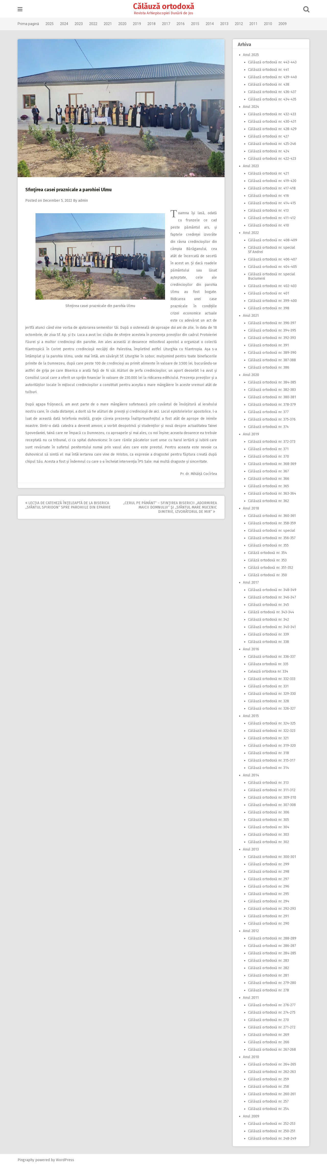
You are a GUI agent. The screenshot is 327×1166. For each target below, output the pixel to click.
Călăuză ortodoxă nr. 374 (268, 427)
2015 (195, 24)
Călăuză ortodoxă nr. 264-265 (272, 1064)
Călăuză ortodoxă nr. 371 (268, 449)
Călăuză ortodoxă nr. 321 (268, 738)
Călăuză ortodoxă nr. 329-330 (272, 694)
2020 (122, 24)
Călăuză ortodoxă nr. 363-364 (272, 493)
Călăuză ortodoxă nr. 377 (268, 412)
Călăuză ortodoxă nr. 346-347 (272, 597)
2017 (166, 24)
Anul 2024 (251, 107)
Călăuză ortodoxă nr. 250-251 (271, 1131)
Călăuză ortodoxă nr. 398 (268, 308)
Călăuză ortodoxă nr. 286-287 (272, 946)
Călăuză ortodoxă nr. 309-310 (272, 797)
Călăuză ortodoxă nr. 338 (268, 642)
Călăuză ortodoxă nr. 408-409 (272, 240)
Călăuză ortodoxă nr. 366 (268, 479)
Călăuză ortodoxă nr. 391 (268, 345)
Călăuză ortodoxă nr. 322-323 (271, 731)
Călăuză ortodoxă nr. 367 (268, 471)
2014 (210, 24)
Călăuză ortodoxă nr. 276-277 (272, 1005)
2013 (224, 24)
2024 (64, 24)
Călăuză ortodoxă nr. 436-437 (272, 92)
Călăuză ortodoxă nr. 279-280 (272, 983)
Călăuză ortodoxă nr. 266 (268, 1042)
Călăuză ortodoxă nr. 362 (268, 501)
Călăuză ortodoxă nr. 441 (268, 69)
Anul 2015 (251, 716)
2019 (137, 24)
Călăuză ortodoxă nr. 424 (268, 151)
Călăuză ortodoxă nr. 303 (268, 834)
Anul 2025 (251, 55)
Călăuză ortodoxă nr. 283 (268, 960)
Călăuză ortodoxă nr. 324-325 (272, 723)
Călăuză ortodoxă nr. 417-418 (272, 188)
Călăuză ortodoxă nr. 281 (268, 975)
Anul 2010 (251, 1057)
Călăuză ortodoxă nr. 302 (268, 842)
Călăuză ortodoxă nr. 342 (268, 619)
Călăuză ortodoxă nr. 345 (268, 605)
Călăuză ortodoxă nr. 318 (268, 753)
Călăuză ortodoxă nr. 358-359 (272, 523)
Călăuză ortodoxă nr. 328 (268, 701)
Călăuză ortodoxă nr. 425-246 (272, 144)
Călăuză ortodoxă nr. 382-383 (272, 390)
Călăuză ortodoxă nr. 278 (268, 990)
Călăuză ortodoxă (163, 6)
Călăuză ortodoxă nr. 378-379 (272, 404)
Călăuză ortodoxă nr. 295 (268, 894)
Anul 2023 (251, 166)
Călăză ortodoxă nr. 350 (267, 575)
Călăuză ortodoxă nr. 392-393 (272, 338)
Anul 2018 (251, 508)
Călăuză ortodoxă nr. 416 (268, 196)
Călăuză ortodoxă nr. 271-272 (271, 1027)
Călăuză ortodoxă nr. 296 (268, 886)
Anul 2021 (251, 315)
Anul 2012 (251, 931)
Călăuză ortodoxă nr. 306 (268, 812)
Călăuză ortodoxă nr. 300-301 (272, 857)
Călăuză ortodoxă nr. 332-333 (271, 679)
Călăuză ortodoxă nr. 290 (268, 923)
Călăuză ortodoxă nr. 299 (268, 864)
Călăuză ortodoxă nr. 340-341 (272, 627)
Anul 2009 (251, 1116)
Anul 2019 (251, 434)
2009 (282, 24)
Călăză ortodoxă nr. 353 (267, 560)
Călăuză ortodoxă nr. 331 (268, 686)
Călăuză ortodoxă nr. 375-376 (272, 419)
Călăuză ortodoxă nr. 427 (268, 136)
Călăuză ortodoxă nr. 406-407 (272, 259)
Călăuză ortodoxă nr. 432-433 (272, 114)
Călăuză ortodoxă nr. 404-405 (272, 267)
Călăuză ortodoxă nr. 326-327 (272, 708)
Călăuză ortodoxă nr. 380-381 (272, 397)
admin (83, 200)
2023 (79, 24)
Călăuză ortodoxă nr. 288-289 (272, 938)
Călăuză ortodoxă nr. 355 (268, 545)
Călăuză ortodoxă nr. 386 (268, 367)
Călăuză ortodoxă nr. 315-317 (271, 760)
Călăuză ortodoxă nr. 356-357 (272, 538)
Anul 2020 (251, 375)
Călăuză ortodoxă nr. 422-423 (272, 158)
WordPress (65, 1160)
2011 (253, 24)
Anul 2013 (251, 849)
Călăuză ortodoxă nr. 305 (268, 820)
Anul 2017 (251, 582)
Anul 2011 (251, 997)
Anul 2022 (251, 233)
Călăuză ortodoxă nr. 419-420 (272, 181)
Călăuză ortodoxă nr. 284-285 (272, 953)
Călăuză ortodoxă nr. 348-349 (272, 590)
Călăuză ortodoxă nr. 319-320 (272, 745)
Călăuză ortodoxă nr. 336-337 (272, 656)
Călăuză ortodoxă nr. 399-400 (272, 301)
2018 (151, 24)
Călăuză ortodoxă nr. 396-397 (272, 323)
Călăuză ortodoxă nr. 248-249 (272, 1138)
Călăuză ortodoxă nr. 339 (268, 634)
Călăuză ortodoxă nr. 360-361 (272, 516)
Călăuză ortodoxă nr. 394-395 (272, 330)
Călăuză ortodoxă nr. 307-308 (272, 805)
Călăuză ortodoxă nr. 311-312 (271, 790)
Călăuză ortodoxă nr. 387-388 (272, 360)
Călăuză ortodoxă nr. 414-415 (272, 203)
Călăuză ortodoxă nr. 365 (268, 486)
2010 (268, 24)
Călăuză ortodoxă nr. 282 (268, 968)
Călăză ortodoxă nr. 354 (267, 553)
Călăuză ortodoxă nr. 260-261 (272, 1094)
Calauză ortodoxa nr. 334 (268, 671)
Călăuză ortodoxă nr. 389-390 (272, 352)
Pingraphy (26, 1160)
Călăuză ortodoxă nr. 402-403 (272, 286)
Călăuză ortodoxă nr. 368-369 (272, 464)
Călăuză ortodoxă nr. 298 (268, 871)
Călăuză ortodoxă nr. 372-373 (271, 441)
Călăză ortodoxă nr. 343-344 (271, 612)
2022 (93, 24)
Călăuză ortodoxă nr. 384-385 (272, 382)
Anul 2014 (251, 775)
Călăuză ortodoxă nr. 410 (268, 225)
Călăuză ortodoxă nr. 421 (268, 173)
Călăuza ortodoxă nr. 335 (268, 664)
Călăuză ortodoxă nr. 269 (268, 1035)
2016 (181, 24)
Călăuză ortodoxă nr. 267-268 (272, 1049)
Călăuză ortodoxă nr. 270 (268, 1020)
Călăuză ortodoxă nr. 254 (268, 1109)
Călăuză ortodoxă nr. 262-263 (272, 1072)
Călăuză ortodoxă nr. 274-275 (271, 1012)
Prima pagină (28, 24)
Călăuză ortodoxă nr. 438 (268, 84)
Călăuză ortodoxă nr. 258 (268, 1086)
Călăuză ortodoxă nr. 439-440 (272, 77)
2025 (49, 24)
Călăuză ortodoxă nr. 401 (268, 293)
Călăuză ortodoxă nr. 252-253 (271, 1124)
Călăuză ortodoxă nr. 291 (268, 916)
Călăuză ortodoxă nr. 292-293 (272, 909)
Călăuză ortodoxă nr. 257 (268, 1101)
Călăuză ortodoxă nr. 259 (268, 1079)
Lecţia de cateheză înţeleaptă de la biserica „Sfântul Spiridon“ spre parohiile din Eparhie (68, 505)
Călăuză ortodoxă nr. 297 (268, 879)
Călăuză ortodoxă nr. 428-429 (272, 129)
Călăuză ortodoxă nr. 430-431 (272, 121)
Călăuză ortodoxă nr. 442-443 (272, 62)
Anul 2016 (251, 649)
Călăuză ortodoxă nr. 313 (268, 782)
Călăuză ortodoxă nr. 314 (268, 768)
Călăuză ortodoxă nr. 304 (268, 827)
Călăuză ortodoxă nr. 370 (268, 456)
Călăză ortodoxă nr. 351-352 (270, 567)
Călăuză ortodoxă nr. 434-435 (272, 99)
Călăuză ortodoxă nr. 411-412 (272, 218)
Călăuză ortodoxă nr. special (271, 530)
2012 (239, 24)
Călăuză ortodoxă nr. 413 (268, 210)
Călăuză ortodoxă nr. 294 (268, 901)
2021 (108, 24)
